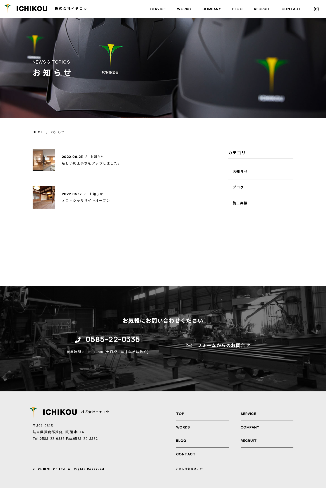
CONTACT (291, 9)
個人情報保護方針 (189, 469)
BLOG (237, 9)
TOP (180, 413)
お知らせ (240, 171)
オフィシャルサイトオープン (86, 200)
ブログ (238, 187)
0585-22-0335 (113, 339)
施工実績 (240, 202)
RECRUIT (262, 9)
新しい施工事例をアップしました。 (92, 163)
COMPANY (211, 9)
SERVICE (158, 9)
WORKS (184, 9)
